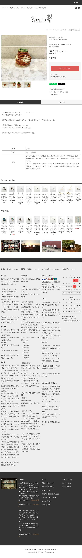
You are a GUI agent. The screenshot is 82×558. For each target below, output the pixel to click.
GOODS (55, 36)
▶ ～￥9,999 (59, 37)
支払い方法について (48, 483)
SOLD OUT (65, 69)
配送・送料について (48, 486)
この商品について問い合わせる (58, 92)
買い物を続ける (54, 94)
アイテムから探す (13, 8)
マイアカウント (67, 479)
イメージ (61, 102)
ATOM (48, 505)
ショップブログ (47, 501)
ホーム (4, 8)
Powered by (41, 552)
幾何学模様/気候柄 (63, 39)
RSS (43, 505)
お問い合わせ (66, 486)
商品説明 (20, 102)
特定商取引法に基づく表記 (58, 76)
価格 (54, 37)
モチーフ (55, 39)
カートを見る (66, 483)
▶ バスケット (61, 36)
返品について (54, 74)
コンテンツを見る (40, 8)
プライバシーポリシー (49, 497)
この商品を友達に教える (56, 89)
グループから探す (27, 8)
